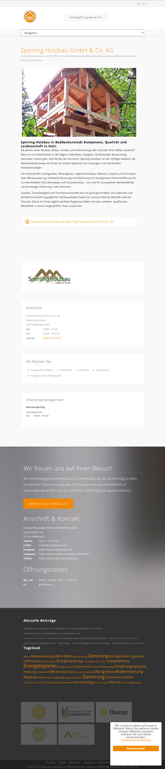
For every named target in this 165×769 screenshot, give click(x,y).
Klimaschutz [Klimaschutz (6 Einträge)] (64, 672)
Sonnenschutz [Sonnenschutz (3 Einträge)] (102, 682)
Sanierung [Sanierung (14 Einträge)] (94, 676)
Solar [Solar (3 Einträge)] (56, 682)
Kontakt (62, 762)
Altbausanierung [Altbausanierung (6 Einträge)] (42, 656)
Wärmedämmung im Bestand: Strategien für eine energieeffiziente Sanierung (63, 628)
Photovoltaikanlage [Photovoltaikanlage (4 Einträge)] (55, 677)
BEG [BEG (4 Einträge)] (75, 656)
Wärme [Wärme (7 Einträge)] (114, 682)
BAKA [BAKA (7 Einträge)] (68, 656)
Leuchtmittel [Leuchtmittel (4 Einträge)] (84, 672)
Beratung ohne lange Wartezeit (39, 643)
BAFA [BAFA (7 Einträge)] (59, 656)
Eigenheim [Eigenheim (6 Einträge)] (122, 656)
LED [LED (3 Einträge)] (75, 672)
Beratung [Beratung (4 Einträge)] (82, 656)
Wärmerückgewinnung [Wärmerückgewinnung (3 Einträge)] (131, 682)
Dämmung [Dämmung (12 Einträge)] (97, 656)
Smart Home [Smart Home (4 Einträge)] (46, 682)
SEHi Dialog (63, 643)
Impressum (89, 762)
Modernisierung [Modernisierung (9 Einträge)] (129, 671)
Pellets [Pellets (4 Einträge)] (41, 677)
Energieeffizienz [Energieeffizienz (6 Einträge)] (118, 661)
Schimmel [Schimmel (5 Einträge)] (112, 677)
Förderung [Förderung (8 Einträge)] (123, 666)
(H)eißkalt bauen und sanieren (128, 643)
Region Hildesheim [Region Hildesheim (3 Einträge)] (74, 677)
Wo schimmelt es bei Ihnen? (123, 638)
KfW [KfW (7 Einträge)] (52, 671)
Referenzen (74, 762)
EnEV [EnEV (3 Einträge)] (71, 667)
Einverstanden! (135, 748)
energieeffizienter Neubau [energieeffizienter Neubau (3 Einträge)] (94, 661)
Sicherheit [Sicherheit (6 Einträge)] (126, 677)
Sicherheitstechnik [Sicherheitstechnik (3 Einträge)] (31, 682)
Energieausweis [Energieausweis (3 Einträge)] (49, 661)
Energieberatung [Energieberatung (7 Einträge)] (69, 661)
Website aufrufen (52, 338)
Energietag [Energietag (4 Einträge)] (63, 666)
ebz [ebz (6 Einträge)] (111, 656)
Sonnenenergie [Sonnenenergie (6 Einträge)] (84, 682)
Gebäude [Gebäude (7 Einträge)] (139, 666)
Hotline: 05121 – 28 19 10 (138, 4)
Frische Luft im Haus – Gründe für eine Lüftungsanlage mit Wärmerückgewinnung (65, 638)
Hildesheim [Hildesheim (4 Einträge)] (42, 672)
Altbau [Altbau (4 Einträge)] (26, 656)
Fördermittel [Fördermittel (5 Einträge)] (82, 666)
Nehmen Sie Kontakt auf (48, 503)
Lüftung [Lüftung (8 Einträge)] (98, 671)
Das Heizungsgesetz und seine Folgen (91, 643)
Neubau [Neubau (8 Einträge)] (30, 677)
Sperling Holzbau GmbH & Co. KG (67, 50)
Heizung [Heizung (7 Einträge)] (29, 671)
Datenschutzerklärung (108, 762)
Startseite (50, 762)
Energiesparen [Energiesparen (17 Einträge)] (40, 665)
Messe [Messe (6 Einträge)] (109, 672)
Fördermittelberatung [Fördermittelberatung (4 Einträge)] (102, 666)
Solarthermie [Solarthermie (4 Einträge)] (66, 682)
